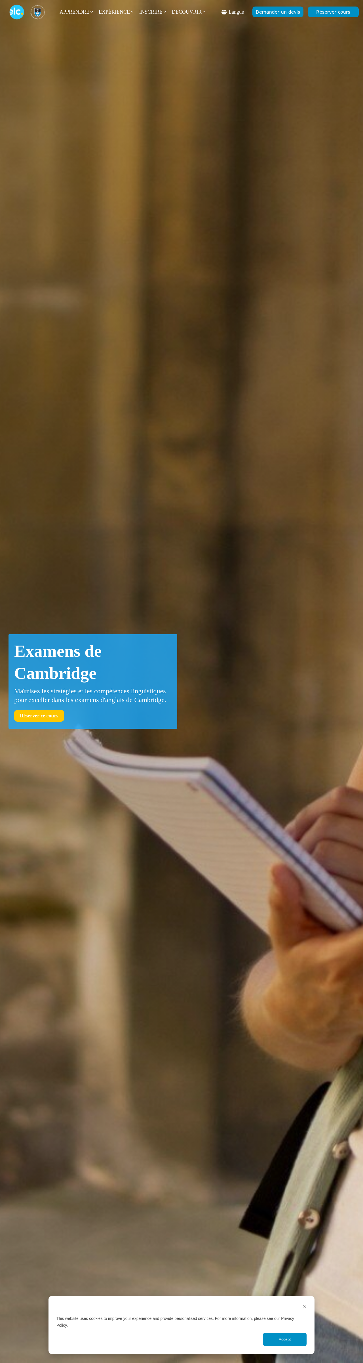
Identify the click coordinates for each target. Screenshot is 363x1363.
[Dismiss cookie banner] (305, 1307)
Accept (285, 1339)
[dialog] (181, 1325)
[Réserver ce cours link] (39, 716)
